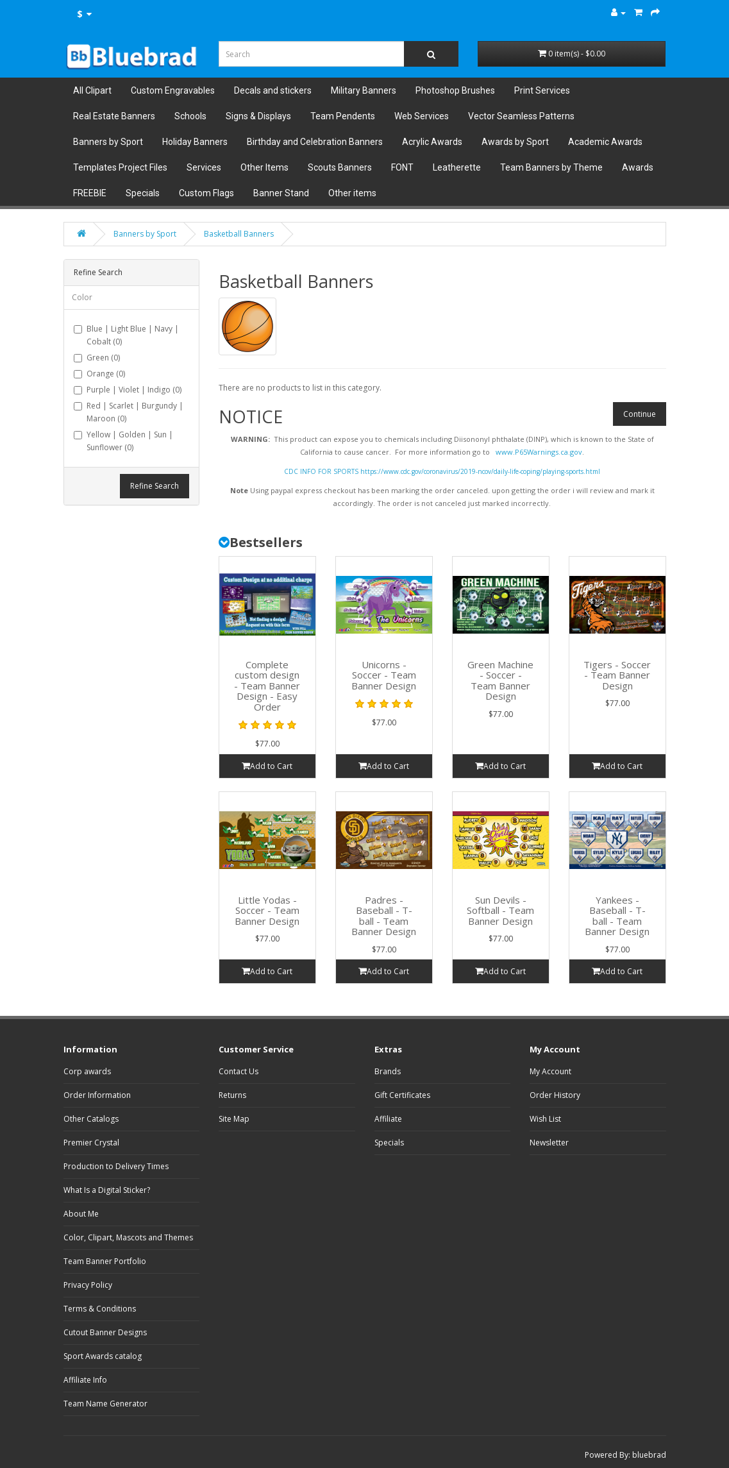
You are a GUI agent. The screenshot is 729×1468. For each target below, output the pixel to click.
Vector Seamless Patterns (521, 116)
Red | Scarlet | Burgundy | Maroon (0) (128, 412)
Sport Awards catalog (102, 1356)
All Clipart (92, 90)
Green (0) (97, 357)
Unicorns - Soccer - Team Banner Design (383, 675)
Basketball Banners (239, 233)
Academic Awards (605, 142)
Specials (143, 193)
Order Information (97, 1095)
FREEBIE (89, 193)
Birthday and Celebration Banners (315, 142)
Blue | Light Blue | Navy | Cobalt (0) (126, 335)
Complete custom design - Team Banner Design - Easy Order (267, 685)
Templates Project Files (120, 167)
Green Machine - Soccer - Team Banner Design (500, 680)
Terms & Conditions (99, 1308)
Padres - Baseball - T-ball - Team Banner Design (383, 915)
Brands (387, 1071)
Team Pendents (342, 116)
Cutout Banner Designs (105, 1332)
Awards (637, 167)
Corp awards (87, 1071)
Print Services (542, 90)
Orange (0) (99, 373)
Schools (190, 116)
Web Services (421, 116)
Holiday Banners (195, 142)
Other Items (264, 167)
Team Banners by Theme (551, 167)
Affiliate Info (85, 1379)
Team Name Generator (105, 1403)
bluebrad (649, 1454)
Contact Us (238, 1071)
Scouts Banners (340, 167)
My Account (550, 1071)
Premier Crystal (91, 1142)
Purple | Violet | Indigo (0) (127, 389)
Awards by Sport (515, 142)
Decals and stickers (273, 90)
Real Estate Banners (114, 116)
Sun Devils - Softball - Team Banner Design (500, 910)
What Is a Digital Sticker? (106, 1190)
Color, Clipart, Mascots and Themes (128, 1237)
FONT (402, 167)
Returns (232, 1095)
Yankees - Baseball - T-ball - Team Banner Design (617, 915)
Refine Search (154, 485)
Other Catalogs (91, 1118)
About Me (81, 1213)
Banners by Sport (108, 142)
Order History (555, 1095)
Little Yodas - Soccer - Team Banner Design (267, 910)
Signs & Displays (258, 116)
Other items (352, 193)
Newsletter (549, 1142)
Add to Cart (267, 766)
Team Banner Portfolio (104, 1261)
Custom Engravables (173, 90)
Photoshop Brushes (455, 90)
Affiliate (388, 1118)
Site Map (234, 1118)
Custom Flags (206, 193)
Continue (639, 414)
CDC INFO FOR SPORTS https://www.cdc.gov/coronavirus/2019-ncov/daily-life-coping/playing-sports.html (442, 471)
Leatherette (457, 167)
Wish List (545, 1118)
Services (204, 167)
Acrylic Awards (432, 142)
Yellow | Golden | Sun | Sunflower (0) (123, 441)
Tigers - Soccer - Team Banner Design (617, 675)
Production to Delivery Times (116, 1166)
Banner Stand (281, 193)
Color (82, 297)
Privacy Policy (87, 1284)
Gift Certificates (402, 1095)
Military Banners (363, 90)
